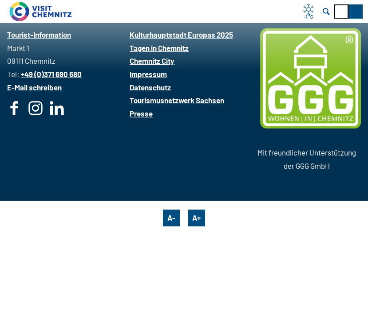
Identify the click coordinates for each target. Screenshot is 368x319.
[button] (355, 11)
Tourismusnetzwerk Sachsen (177, 100)
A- (171, 217)
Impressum (148, 74)
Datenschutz (150, 87)
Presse (141, 113)
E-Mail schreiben (34, 87)
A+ (196, 217)
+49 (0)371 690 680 (51, 74)
